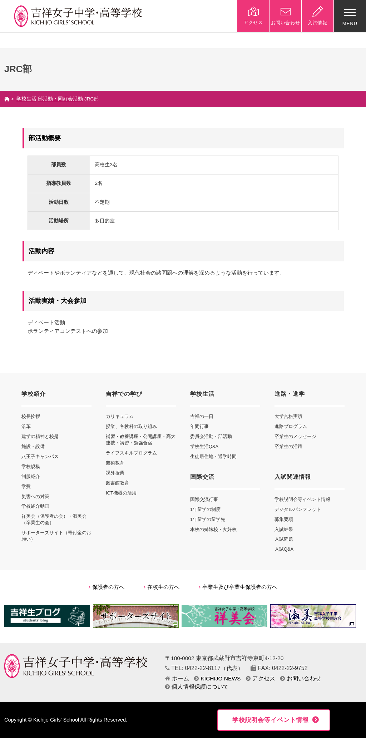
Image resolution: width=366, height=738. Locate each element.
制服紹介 (30, 476)
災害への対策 (35, 496)
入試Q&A (283, 549)
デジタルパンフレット (297, 509)
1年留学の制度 (205, 509)
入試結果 (283, 529)
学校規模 (30, 466)
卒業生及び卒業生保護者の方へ (238, 587)
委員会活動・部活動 (211, 436)
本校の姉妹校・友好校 (213, 529)
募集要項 (283, 519)
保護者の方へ (106, 587)
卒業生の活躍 (288, 446)
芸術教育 (115, 463)
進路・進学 (289, 394)
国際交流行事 (204, 499)
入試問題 (283, 539)
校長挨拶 (30, 416)
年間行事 (199, 426)
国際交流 (202, 477)
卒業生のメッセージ (295, 436)
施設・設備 (33, 446)
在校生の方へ (161, 587)
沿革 (26, 426)
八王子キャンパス (40, 456)
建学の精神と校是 (40, 436)
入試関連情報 (292, 477)
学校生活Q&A (204, 446)
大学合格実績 (288, 416)
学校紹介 (33, 394)
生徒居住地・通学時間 (213, 456)
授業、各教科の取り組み (131, 426)
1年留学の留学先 (207, 519)
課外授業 (115, 473)
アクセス (260, 678)
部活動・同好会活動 (60, 99)
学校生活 (26, 99)
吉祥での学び (124, 394)
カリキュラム (120, 416)
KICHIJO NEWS (217, 678)
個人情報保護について (197, 687)
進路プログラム (290, 426)
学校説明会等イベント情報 (302, 499)
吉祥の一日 (201, 416)
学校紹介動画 (35, 506)
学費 (26, 486)
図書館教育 (117, 483)
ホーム (177, 678)
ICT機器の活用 (121, 493)
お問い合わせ (300, 678)
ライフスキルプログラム (131, 453)
